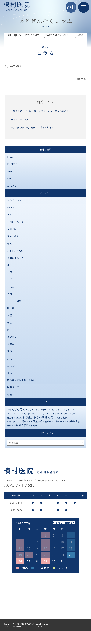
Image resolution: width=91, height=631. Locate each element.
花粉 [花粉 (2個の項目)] (66, 421)
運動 (9, 293)
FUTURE (12, 164)
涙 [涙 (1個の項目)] (44, 421)
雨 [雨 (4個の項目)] (27, 425)
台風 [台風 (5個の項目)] (20, 417)
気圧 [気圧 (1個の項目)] (31, 421)
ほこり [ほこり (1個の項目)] (28, 409)
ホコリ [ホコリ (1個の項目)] (39, 413)
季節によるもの (15, 257)
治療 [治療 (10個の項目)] (40, 421)
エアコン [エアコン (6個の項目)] (50, 409)
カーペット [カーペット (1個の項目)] (65, 409)
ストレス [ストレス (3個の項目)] (74, 409)
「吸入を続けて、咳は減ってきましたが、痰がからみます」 (42, 111)
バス (9, 358)
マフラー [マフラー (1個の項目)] (46, 413)
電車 (9, 351)
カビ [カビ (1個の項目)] (57, 409)
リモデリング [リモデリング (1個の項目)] (75, 413)
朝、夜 (10, 308)
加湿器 (10, 344)
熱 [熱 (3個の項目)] (46, 421)
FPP (9, 178)
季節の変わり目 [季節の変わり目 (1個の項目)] (14, 421)
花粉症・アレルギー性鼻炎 (21, 380)
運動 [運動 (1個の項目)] (9, 425)
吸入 (9, 243)
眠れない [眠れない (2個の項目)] (51, 421)
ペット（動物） (15, 301)
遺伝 (9, 372)
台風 (9, 394)
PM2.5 (10, 207)
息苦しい (12, 365)
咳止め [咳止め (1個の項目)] (59, 417)
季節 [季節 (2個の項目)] (67, 417)
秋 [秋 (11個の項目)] (57, 421)
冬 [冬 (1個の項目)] (12, 417)
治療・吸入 (13, 236)
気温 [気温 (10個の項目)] (35, 421)
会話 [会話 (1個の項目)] (9, 417)
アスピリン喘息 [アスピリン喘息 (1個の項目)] (39, 409)
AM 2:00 (11, 185)
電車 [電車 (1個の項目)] (31, 425)
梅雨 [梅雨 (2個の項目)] (26, 421)
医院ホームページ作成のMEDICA (29, 626)
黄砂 (9, 214)
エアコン (12, 337)
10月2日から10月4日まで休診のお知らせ (32, 127)
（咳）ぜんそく (15, 221)
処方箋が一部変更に (21, 119)
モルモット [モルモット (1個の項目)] (64, 413)
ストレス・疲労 (15, 250)
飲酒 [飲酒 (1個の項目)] (35, 425)
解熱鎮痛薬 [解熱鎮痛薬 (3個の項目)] (74, 421)
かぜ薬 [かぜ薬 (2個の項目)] (10, 409)
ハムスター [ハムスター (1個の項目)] (27, 413)
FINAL (10, 156)
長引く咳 (12, 229)
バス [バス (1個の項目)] (34, 413)
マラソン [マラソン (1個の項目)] (55, 413)
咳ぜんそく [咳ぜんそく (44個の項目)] (49, 417)
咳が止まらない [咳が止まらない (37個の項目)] (32, 417)
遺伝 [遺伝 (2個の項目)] (13, 425)
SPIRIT (11, 171)
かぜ (9, 279)
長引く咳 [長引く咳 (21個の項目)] (21, 425)
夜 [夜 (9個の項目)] (63, 417)
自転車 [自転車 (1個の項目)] (61, 421)
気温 (9, 315)
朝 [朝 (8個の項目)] (23, 421)
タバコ (10, 286)
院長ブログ (13, 387)
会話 (9, 322)
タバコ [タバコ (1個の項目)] (19, 413)
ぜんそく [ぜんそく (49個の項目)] (19, 409)
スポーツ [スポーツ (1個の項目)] (11, 413)
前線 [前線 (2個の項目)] (15, 417)
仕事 (9, 272)
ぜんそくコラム (15, 200)
